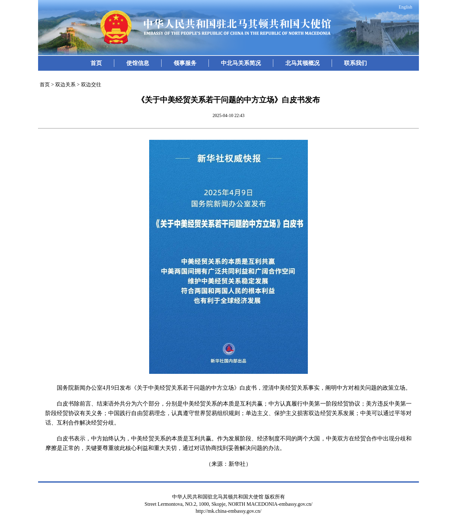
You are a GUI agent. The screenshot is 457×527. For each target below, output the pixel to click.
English (405, 7)
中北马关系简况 (241, 63)
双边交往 (91, 84)
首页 (96, 63)
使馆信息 (137, 63)
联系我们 (355, 63)
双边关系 (65, 84)
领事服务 (185, 63)
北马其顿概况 (302, 63)
